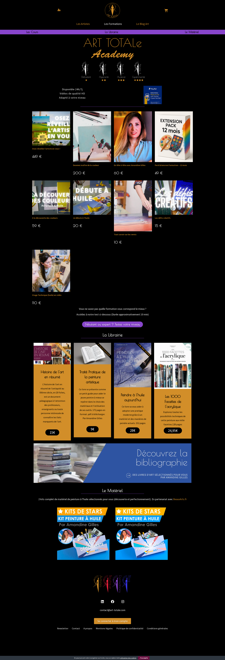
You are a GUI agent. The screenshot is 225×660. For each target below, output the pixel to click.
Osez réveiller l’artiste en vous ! (46, 148)
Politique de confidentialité (129, 628)
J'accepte (144, 658)
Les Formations (113, 24)
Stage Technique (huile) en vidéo (46, 295)
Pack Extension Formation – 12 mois (171, 165)
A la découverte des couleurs (45, 218)
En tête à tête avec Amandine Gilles (130, 165)
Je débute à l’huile (81, 218)
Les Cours (32, 32)
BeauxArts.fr (180, 499)
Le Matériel (192, 32)
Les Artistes (83, 24)
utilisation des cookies (128, 658)
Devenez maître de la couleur (86, 165)
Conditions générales (157, 628)
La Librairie (111, 32)
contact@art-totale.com (112, 610)
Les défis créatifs (162, 218)
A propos (88, 628)
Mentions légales (104, 628)
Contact (76, 628)
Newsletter (62, 628)
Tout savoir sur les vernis (125, 234)
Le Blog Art (142, 24)
